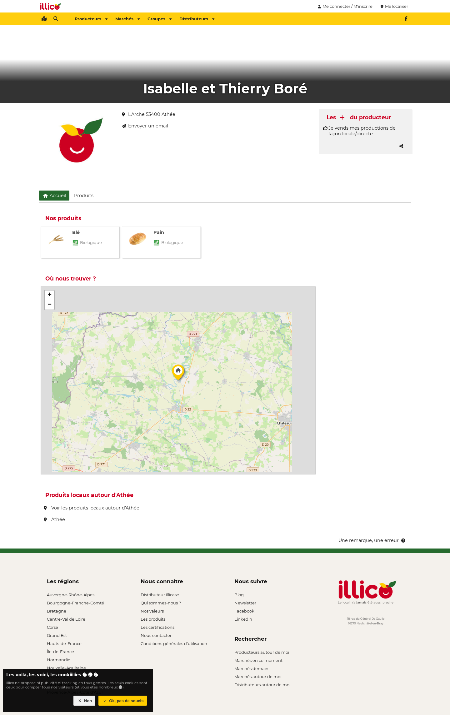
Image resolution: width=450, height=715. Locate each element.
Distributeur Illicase (160, 594)
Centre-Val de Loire (66, 619)
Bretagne (56, 610)
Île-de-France (60, 651)
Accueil (54, 195)
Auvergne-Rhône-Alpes (70, 594)
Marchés (127, 18)
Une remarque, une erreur (372, 540)
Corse (52, 627)
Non (84, 700)
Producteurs (91, 18)
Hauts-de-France (64, 643)
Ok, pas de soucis (123, 700)
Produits (83, 195)
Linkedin (243, 619)
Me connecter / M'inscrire (344, 6)
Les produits (153, 619)
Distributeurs (196, 18)
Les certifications (157, 627)
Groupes (160, 18)
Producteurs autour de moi (261, 652)
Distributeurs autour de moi (262, 684)
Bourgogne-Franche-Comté (75, 602)
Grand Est (57, 635)
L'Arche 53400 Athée (148, 114)
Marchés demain (251, 668)
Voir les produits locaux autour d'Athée (91, 508)
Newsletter (245, 602)
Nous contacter (156, 635)
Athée (54, 519)
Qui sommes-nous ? (161, 602)
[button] (178, 374)
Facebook (244, 610)
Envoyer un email (145, 126)
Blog (239, 594)
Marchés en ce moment (258, 660)
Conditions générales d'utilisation (174, 643)
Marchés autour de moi (257, 676)
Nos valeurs (152, 610)
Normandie (58, 659)
